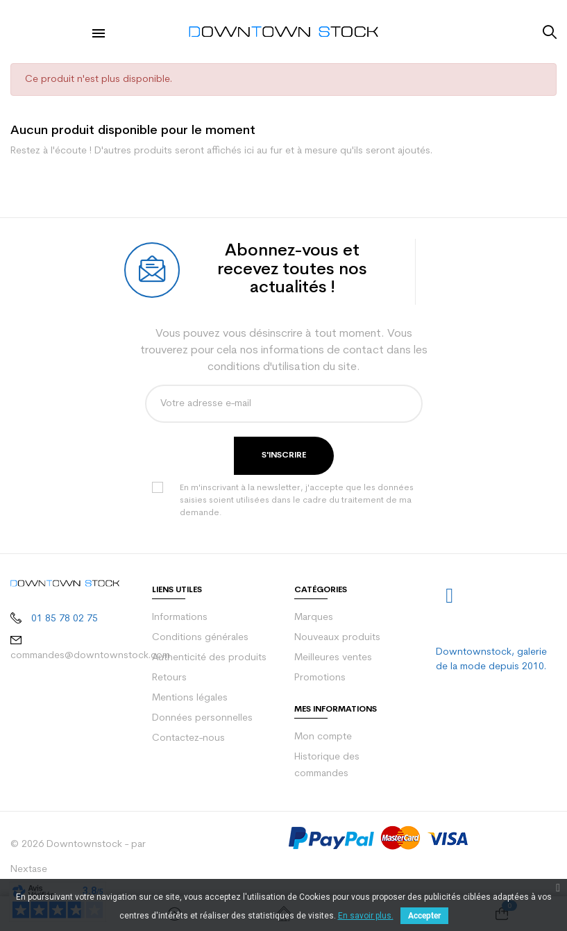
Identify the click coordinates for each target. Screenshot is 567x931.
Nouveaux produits (337, 637)
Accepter (424, 916)
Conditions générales (200, 637)
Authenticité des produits (209, 658)
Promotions (320, 678)
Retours (169, 678)
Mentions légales (190, 698)
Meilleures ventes (333, 658)
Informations (180, 617)
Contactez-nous (188, 738)
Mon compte (323, 737)
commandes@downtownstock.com (90, 656)
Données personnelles (202, 718)
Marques (313, 617)
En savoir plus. (365, 916)
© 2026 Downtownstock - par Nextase (78, 857)
